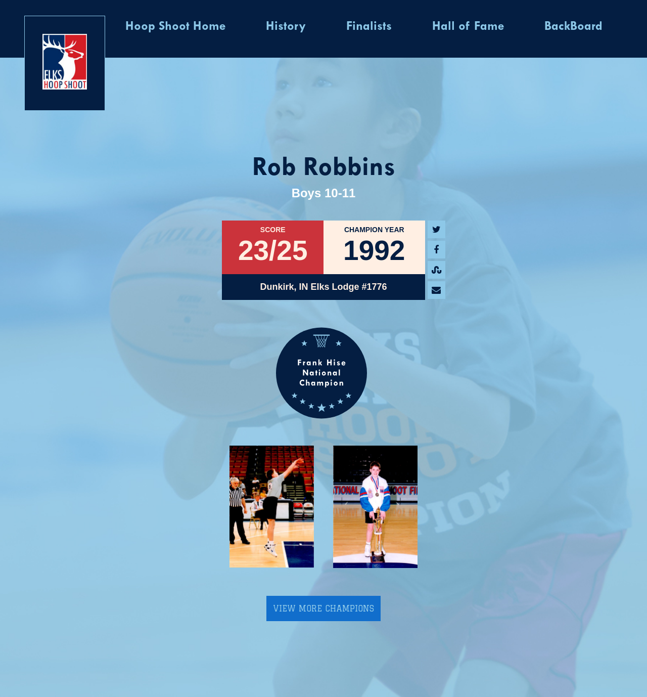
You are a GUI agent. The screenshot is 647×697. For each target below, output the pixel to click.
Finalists (369, 26)
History (286, 26)
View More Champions (323, 608)
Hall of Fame (468, 26)
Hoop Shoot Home (175, 26)
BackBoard (573, 26)
